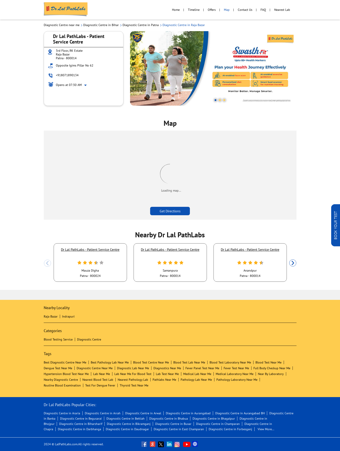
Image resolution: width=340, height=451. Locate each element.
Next (293, 263)
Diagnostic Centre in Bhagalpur (214, 419)
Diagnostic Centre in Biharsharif (80, 424)
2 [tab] (220, 100)
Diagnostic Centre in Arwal (143, 413)
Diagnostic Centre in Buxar (173, 424)
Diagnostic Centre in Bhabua (168, 419)
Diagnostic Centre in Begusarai (81, 419)
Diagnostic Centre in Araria (62, 413)
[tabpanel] (213, 68)
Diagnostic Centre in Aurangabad (188, 413)
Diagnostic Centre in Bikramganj (129, 424)
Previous (47, 263)
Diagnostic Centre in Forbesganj (230, 429)
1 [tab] (215, 100)
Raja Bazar (51, 316)
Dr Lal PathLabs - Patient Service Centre (90, 249)
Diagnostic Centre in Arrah (103, 413)
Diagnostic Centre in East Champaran (179, 429)
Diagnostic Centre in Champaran (218, 424)
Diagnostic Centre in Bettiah (125, 419)
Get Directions (170, 211)
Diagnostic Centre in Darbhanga (79, 429)
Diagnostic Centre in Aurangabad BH (240, 413)
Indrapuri (68, 316)
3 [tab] (224, 100)
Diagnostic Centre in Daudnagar (127, 429)
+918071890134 (67, 75)
